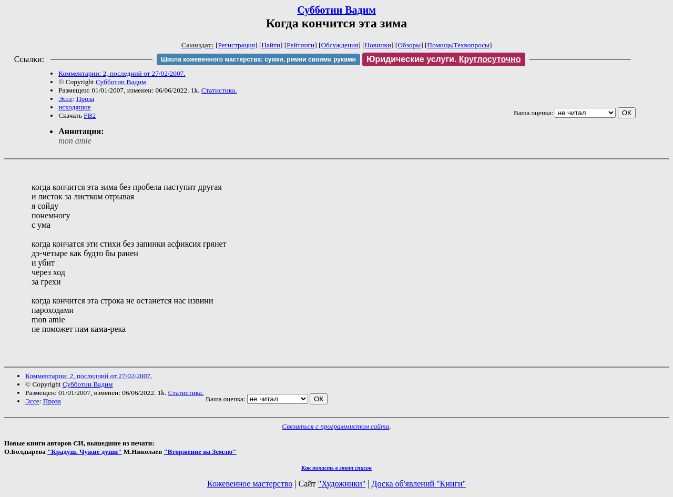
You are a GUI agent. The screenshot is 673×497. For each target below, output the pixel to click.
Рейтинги (300, 45)
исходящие (74, 107)
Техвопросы (472, 45)
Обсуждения (339, 45)
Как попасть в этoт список (336, 467)
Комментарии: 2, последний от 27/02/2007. (121, 73)
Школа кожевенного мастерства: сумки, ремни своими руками (258, 59)
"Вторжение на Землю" (200, 451)
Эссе (65, 99)
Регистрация (236, 45)
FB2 (90, 115)
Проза (85, 99)
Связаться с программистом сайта (335, 426)
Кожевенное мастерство (249, 483)
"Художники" (341, 483)
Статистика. (219, 90)
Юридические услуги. (443, 59)
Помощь (439, 45)
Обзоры (409, 45)
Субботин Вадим (336, 10)
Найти (270, 45)
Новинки (378, 45)
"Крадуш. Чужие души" (84, 451)
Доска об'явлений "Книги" (418, 483)
